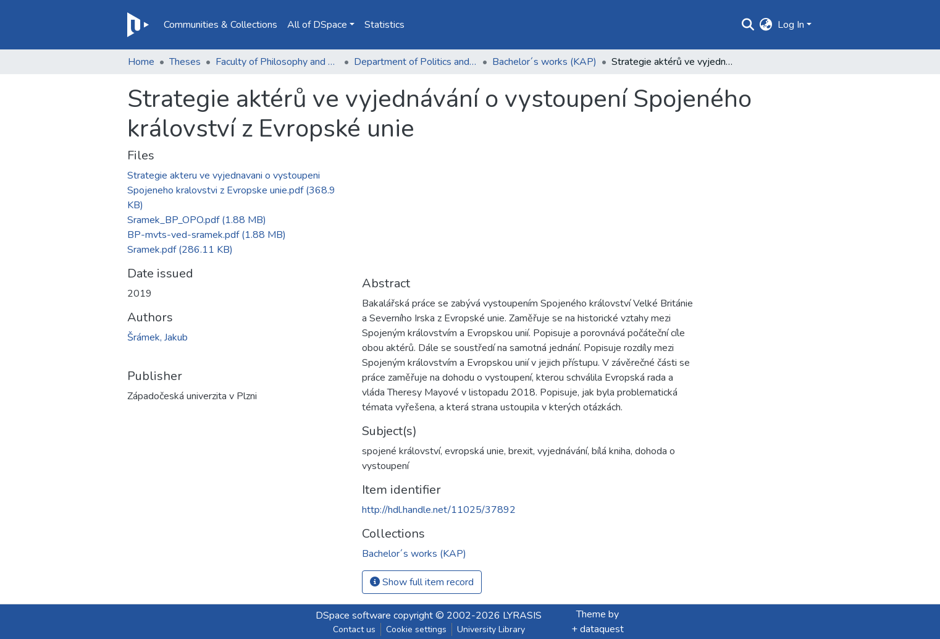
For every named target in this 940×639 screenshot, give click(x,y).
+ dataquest (597, 629)
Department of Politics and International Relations (415, 62)
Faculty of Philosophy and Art (277, 62)
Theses (185, 62)
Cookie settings (416, 629)
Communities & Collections (220, 25)
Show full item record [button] (422, 582)
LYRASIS (522, 615)
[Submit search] (748, 24)
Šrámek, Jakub (157, 337)
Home (141, 62)
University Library (491, 629)
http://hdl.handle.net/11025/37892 (439, 510)
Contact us (354, 629)
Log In (791, 25)
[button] (766, 24)
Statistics (384, 25)
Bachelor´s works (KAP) (544, 62)
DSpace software (353, 615)
